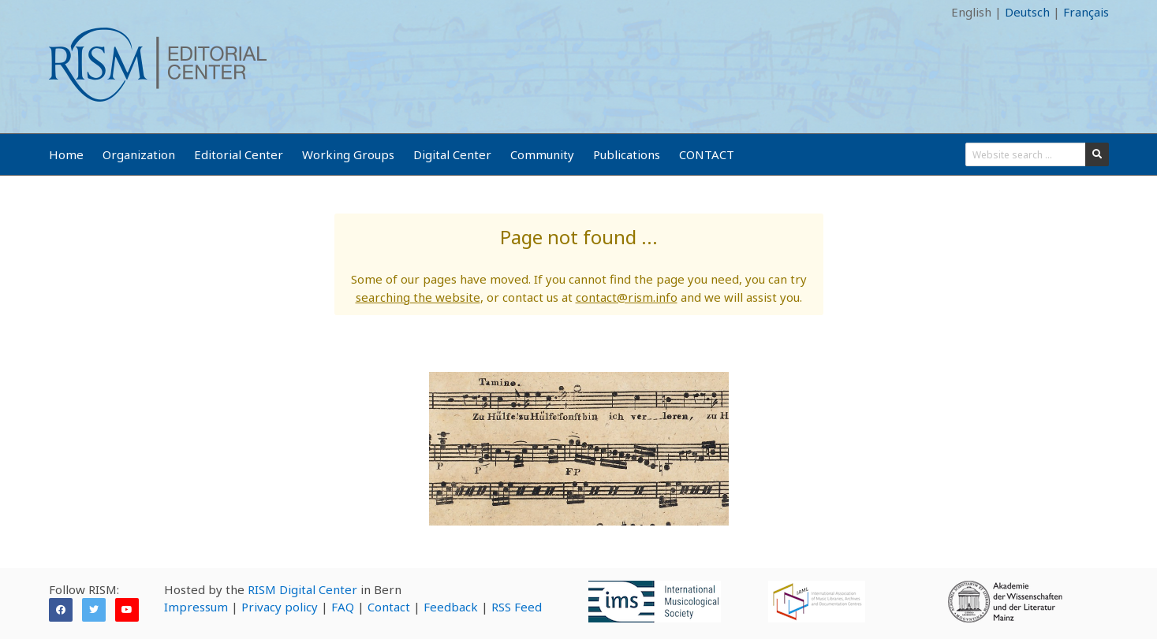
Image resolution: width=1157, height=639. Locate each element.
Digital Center (452, 154)
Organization (139, 154)
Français (1086, 12)
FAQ (342, 607)
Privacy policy (279, 607)
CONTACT (706, 154)
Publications (626, 154)
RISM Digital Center (302, 589)
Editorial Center (238, 154)
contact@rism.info (626, 297)
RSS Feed (516, 607)
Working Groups (348, 154)
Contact (389, 607)
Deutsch (1027, 12)
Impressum (196, 607)
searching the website (418, 297)
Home (66, 154)
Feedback (451, 607)
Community (542, 154)
